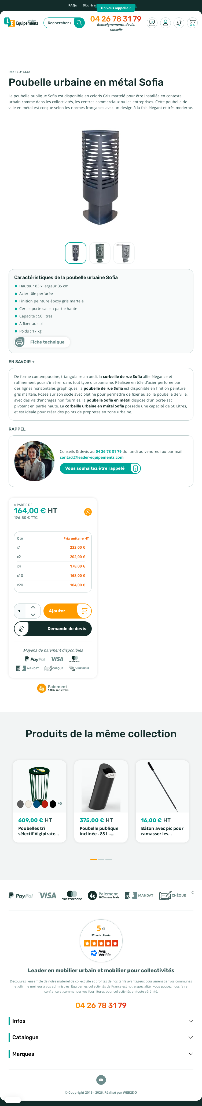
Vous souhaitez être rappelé (103, 468)
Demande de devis (50, 628)
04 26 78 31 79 (115, 19)
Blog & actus (93, 5)
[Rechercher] (64, 22)
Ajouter (70, 611)
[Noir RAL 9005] (53, 804)
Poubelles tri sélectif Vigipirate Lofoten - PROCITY (37, 833)
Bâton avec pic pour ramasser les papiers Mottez (162, 833)
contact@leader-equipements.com (92, 457)
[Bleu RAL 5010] (36, 804)
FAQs (72, 5)
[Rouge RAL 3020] (45, 804)
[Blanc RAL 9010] (28, 804)
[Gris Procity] (20, 804)
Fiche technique (39, 342)
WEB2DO (130, 1092)
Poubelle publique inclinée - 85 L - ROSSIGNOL (99, 833)
